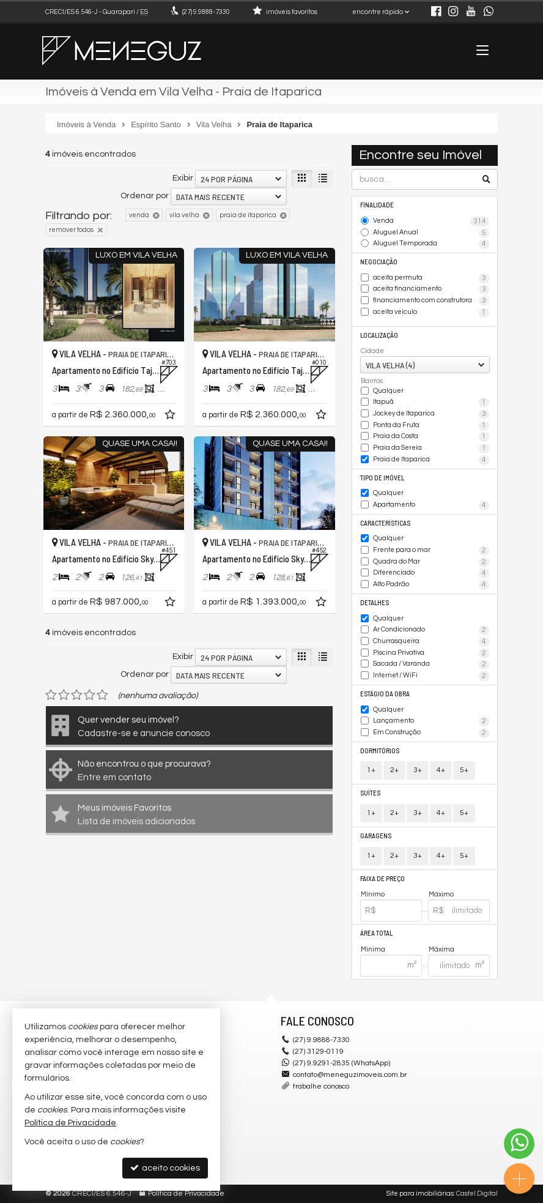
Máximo (441, 894)
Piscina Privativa (431, 653)
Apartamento (431, 505)
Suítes (370, 793)
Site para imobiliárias (420, 1193)
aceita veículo (431, 313)
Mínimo (373, 894)
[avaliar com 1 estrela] (51, 695)
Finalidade (377, 205)
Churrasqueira (431, 642)
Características (385, 523)
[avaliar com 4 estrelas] (89, 695)
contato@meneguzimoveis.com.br (350, 1075)
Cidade (372, 351)
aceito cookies (165, 1167)
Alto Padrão (431, 585)
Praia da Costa (431, 437)
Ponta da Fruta (431, 426)
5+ (464, 770)
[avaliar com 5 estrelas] (102, 695)
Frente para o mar (431, 551)
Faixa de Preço (382, 878)
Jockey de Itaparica (431, 414)
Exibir (182, 178)
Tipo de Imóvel (382, 478)
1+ (371, 770)
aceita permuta (431, 278)
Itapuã (431, 403)
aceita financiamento (431, 289)
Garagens (375, 836)
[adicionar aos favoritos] (171, 416)
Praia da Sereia (431, 448)
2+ (394, 770)
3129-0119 (318, 1052)
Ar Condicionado (431, 630)
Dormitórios (379, 750)
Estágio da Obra (385, 694)
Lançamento (431, 721)
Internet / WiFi (431, 676)
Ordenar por (144, 196)
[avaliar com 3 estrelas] (77, 695)
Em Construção (431, 733)
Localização (379, 335)
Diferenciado (431, 573)
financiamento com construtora (431, 301)
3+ (417, 770)
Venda (431, 221)
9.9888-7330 (206, 12)
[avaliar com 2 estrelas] (64, 695)
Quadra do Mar (431, 562)
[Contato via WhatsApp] (519, 1143)
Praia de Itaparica (431, 460)
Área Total (376, 933)
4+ (441, 770)
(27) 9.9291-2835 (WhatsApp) (341, 1063)
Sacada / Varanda (431, 664)
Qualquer (388, 391)
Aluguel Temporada (431, 244)
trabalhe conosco (321, 1086)
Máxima (441, 949)
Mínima (373, 949)
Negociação (378, 262)
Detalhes (374, 602)
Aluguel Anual (431, 233)
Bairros (372, 381)
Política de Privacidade (186, 1193)
